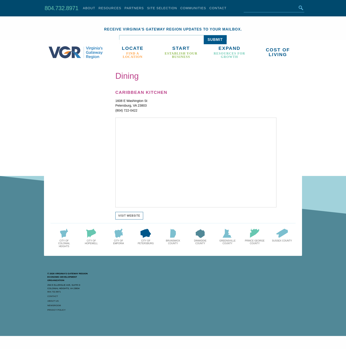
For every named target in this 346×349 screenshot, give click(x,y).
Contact (218, 8)
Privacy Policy (56, 310)
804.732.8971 (61, 8)
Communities (193, 8)
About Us (53, 301)
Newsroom (54, 305)
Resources (110, 8)
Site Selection (162, 8)
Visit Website (129, 215)
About (89, 8)
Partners (134, 8)
